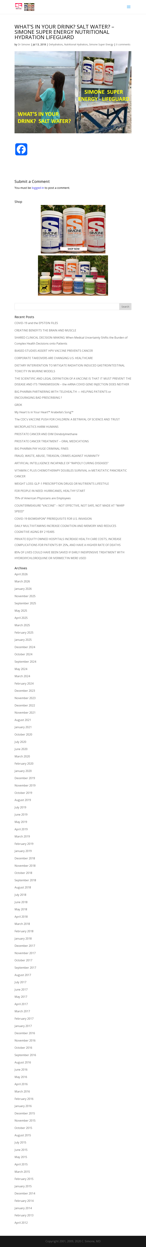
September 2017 (25, 968)
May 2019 (21, 822)
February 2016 (24, 1099)
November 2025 (25, 596)
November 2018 (25, 866)
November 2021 (25, 712)
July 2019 (20, 807)
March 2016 (22, 1091)
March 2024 (22, 676)
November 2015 (25, 1120)
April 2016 (21, 1084)
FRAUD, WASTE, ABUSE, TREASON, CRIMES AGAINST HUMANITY (57, 456)
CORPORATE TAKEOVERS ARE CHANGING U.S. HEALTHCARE (54, 358)
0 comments (123, 44)
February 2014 (24, 1201)
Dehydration (56, 44)
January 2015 (23, 1186)
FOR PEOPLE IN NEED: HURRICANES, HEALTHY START (50, 491)
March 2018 (22, 924)
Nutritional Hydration (76, 44)
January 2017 (23, 1026)
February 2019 (24, 844)
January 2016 (23, 1106)
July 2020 (20, 742)
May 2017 (21, 997)
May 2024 (21, 669)
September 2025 (25, 603)
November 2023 (25, 698)
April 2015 (21, 1164)
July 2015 (20, 1142)
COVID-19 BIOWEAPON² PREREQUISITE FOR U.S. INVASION (53, 519)
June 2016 (21, 1069)
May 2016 (21, 1077)
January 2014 (23, 1208)
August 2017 (23, 975)
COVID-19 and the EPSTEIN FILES (36, 323)
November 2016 (25, 1040)
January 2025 (23, 640)
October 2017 (23, 960)
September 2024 (25, 662)
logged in (38, 188)
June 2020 (21, 749)
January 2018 (23, 938)
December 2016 (25, 1033)
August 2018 (23, 887)
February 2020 (24, 763)
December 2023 (25, 691)
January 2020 (23, 771)
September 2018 (25, 880)
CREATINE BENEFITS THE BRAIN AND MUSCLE (45, 330)
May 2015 (21, 1157)
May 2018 (21, 909)
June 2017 (21, 989)
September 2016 (25, 1055)
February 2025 (24, 632)
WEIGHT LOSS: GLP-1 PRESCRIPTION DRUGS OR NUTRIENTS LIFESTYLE (62, 484)
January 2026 (23, 589)
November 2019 (25, 785)
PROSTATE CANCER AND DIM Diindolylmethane (46, 434)
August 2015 (23, 1135)
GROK (18, 405)
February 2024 (24, 683)
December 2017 (25, 946)
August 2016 (23, 1062)
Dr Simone (24, 44)
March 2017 (22, 1011)
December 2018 (25, 858)
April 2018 (21, 917)
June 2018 (21, 902)
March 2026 (22, 581)
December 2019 (25, 778)
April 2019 (21, 829)
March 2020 (22, 756)
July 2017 (20, 982)
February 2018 (24, 931)
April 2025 (21, 618)
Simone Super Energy (101, 44)
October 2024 (23, 654)
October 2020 (23, 734)
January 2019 (23, 851)
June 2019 (21, 814)
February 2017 (24, 1019)
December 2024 (25, 647)
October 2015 (23, 1128)
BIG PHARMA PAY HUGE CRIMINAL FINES (41, 449)
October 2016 (23, 1048)
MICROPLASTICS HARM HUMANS (36, 427)
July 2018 (20, 895)
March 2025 (22, 625)
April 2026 (21, 574)
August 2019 (23, 800)
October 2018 (23, 873)
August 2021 (23, 720)
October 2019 (23, 793)
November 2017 (25, 953)
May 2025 (21, 611)
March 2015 (22, 1172)
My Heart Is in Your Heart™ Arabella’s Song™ (44, 412)
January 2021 (23, 727)
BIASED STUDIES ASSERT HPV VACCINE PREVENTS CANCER (54, 351)
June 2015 (21, 1150)
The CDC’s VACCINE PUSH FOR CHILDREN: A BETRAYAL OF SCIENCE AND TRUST (67, 419)
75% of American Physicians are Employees (43, 498)
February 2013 (24, 1215)
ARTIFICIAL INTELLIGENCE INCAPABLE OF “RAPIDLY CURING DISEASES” (62, 463)
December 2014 (25, 1193)
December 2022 (25, 705)
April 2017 (21, 1004)
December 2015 (25, 1113)
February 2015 (24, 1179)
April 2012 (21, 1223)
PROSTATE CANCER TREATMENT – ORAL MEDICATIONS (52, 441)
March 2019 (22, 836)
